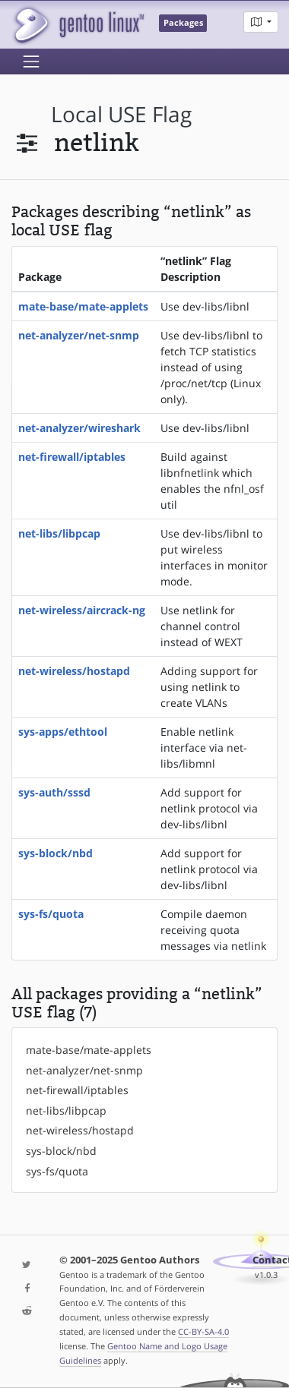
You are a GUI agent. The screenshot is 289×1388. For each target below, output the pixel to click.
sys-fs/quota (51, 914)
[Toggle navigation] (31, 61)
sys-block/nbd (55, 853)
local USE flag (121, 114)
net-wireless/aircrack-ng (81, 610)
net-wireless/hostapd (74, 671)
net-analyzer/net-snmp (78, 335)
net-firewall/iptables (71, 457)
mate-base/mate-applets (83, 306)
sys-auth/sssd (54, 792)
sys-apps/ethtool (62, 731)
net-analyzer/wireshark (79, 428)
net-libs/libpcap (59, 533)
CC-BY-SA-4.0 (203, 1331)
